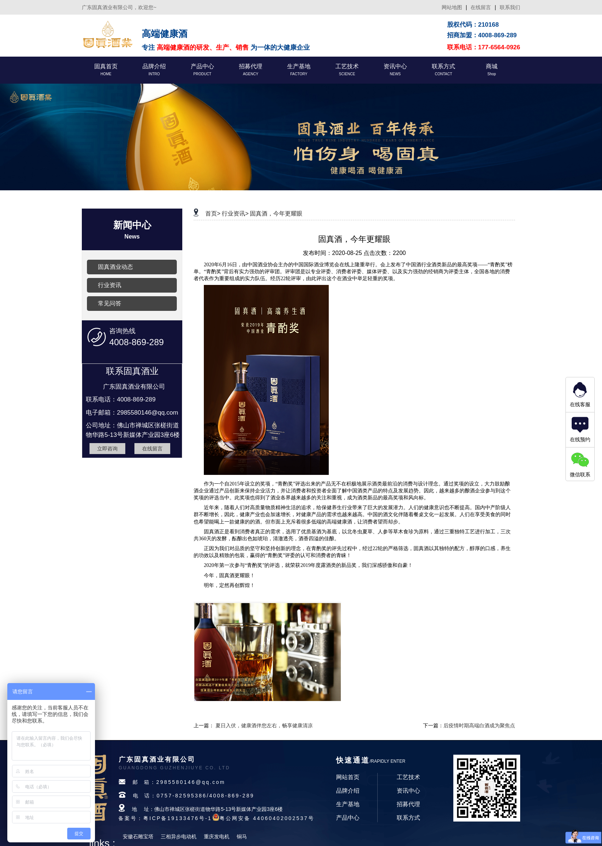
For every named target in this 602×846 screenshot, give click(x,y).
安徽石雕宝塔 (138, 836)
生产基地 (347, 804)
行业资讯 (109, 285)
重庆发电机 (216, 836)
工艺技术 (408, 777)
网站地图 (452, 7)
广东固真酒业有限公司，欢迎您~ (119, 7)
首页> (212, 213)
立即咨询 (107, 448)
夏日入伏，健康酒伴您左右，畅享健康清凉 (264, 725)
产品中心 (347, 818)
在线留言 (480, 7)
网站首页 (347, 777)
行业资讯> (235, 213)
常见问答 (109, 303)
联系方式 (408, 818)
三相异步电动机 (179, 836)
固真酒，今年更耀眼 (276, 213)
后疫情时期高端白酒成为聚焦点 (479, 725)
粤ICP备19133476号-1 (177, 818)
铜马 (242, 836)
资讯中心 (408, 791)
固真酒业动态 (115, 267)
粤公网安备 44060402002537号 (267, 818)
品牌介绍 (347, 791)
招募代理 (408, 804)
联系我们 (510, 7)
